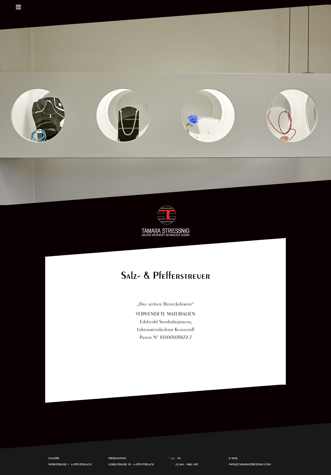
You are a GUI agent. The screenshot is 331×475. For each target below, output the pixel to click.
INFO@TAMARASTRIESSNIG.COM (250, 464)
